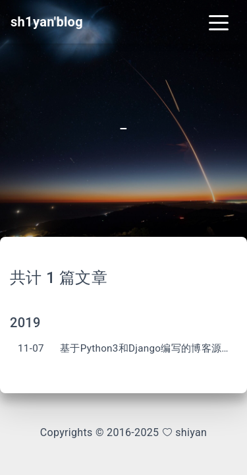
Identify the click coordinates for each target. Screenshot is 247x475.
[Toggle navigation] (218, 22)
